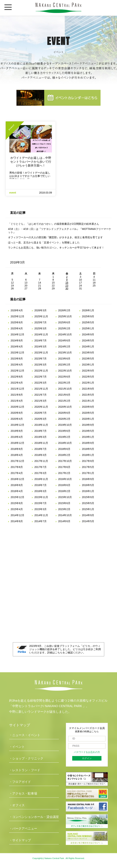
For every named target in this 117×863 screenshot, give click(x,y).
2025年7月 (40, 322)
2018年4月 (17, 454)
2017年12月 (17, 461)
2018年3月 (40, 454)
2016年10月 (65, 479)
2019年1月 (88, 436)
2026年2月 (64, 310)
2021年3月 (40, 400)
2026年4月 (17, 310)
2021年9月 (88, 388)
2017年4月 (17, 473)
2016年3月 (40, 491)
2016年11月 (41, 479)
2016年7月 (40, 485)
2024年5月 (88, 340)
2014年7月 (40, 521)
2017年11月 (41, 461)
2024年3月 (40, 346)
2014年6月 (64, 521)
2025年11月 (41, 316)
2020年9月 (88, 406)
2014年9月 (88, 515)
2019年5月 (88, 430)
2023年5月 (88, 358)
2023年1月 (88, 364)
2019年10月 (65, 424)
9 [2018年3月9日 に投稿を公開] (67, 279)
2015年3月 (40, 509)
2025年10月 (65, 316)
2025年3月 (40, 328)
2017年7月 (40, 467)
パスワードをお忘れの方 (87, 752)
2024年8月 (17, 340)
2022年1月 (88, 382)
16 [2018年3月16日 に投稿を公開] (66, 282)
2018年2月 (64, 454)
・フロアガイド (20, 782)
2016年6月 (64, 485)
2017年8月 (17, 467)
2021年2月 (64, 400)
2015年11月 (41, 497)
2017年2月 (64, 473)
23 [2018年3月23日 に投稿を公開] (66, 285)
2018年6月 (64, 448)
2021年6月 (64, 394)
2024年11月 (41, 334)
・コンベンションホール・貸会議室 (34, 817)
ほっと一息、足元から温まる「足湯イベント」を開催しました (44, 242)
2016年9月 (88, 479)
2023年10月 (65, 352)
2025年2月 (64, 328)
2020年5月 (88, 412)
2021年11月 (41, 388)
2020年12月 (17, 406)
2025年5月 (88, 322)
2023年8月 (17, 358)
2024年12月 (17, 334)
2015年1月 (88, 509)
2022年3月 (40, 382)
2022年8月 (17, 376)
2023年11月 (41, 352)
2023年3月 (40, 364)
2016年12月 (17, 479)
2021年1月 (88, 400)
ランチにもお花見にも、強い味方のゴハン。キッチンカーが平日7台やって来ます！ (56, 247)
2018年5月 (88, 448)
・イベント (17, 747)
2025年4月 (17, 328)
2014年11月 (41, 515)
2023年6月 (64, 358)
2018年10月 (65, 442)
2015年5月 (88, 503)
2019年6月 (64, 430)
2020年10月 (65, 406)
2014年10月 (65, 515)
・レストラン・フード (24, 770)
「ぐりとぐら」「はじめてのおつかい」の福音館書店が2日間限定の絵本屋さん (53, 223)
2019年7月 (40, 430)
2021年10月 (65, 388)
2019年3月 (40, 436)
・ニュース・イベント (24, 735)
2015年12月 (17, 497)
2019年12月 (17, 424)
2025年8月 (17, 322)
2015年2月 (64, 509)
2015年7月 (40, 503)
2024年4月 (17, 346)
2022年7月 (40, 376)
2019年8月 (17, 430)
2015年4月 (17, 509)
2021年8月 (17, 394)
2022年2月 (64, 382)
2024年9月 (88, 334)
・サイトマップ (20, 840)
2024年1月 (88, 346)
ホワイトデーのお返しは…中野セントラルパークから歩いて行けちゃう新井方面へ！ (30, 161)
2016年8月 (17, 485)
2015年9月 (88, 497)
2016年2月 (64, 491)
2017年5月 (88, 467)
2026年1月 (88, 310)
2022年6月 (64, 376)
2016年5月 (88, 485)
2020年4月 (17, 418)
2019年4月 (17, 436)
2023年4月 (17, 364)
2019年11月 (41, 424)
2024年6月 (64, 340)
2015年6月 (64, 503)
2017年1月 (88, 473)
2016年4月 (17, 491)
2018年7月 (40, 448)
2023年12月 (17, 352)
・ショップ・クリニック (26, 758)
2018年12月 (17, 442)
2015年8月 (17, 503)
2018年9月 (88, 442)
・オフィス (17, 805)
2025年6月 (64, 322)
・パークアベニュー (23, 828)
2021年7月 (40, 394)
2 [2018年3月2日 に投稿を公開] (67, 276)
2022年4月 (17, 382)
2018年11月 (41, 442)
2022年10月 (65, 370)
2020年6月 (64, 412)
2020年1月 (88, 418)
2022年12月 (17, 370)
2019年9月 (88, 424)
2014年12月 (17, 515)
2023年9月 (88, 352)
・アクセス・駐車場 (23, 793)
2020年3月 (40, 418)
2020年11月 (41, 406)
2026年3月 (40, 310)
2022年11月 (41, 370)
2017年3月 (40, 473)
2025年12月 (17, 316)
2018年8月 (17, 448)
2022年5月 (88, 376)
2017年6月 (64, 467)
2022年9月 (88, 370)
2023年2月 (64, 364)
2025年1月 (88, 328)
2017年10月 (65, 461)
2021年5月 (88, 394)
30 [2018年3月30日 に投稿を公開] (66, 288)
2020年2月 (64, 418)
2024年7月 (40, 340)
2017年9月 (88, 461)
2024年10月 (65, 334)
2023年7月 (40, 358)
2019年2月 (64, 436)
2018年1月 (88, 454)
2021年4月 (17, 400)
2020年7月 (40, 412)
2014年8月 (17, 521)
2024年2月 (64, 346)
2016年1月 (88, 491)
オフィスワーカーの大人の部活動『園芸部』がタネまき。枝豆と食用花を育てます (55, 237)
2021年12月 (17, 388)
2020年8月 (17, 412)
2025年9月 (88, 316)
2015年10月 (65, 497)
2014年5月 (88, 521)
